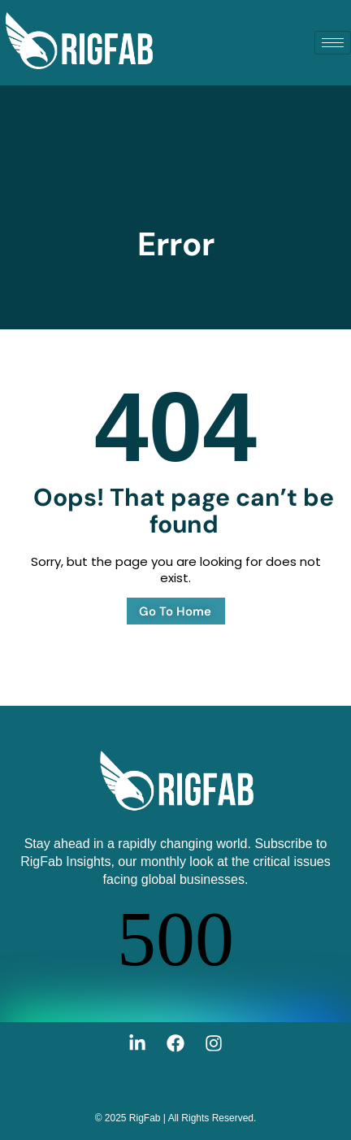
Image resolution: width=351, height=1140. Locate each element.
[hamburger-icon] (332, 42)
